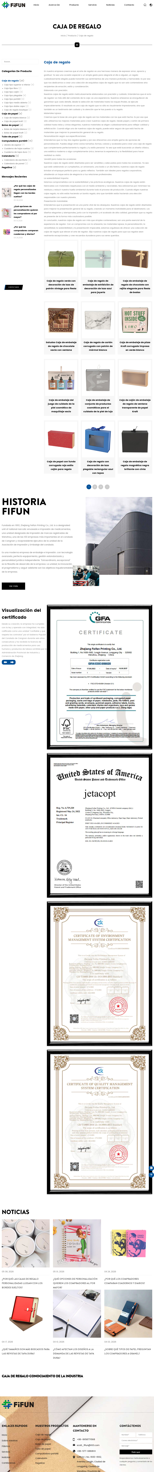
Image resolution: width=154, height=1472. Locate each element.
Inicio (36, 5)
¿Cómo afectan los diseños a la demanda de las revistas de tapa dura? (74, 1354)
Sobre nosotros (10, 1441)
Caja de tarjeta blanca (17, 117)
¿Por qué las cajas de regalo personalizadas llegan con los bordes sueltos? (22, 1284)
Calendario (10, 156)
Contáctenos (8, 1464)
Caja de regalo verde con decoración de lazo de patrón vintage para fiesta (61, 284)
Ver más (13, 587)
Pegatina (9, 167)
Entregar (136, 1453)
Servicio (92, 5)
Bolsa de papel (12, 125)
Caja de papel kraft (15, 121)
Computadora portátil (17, 141)
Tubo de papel (12, 136)
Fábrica (6, 1447)
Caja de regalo (13, 81)
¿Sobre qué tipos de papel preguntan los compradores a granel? (128, 1352)
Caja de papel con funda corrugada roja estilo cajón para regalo (61, 465)
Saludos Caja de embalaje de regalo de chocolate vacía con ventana (61, 346)
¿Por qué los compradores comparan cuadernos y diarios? (125, 1282)
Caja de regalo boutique (18, 109)
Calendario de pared (16, 163)
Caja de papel (12, 113)
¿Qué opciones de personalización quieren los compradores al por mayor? (75, 1284)
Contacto (129, 5)
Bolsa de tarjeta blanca (17, 129)
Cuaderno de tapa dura (17, 152)
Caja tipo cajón (13, 92)
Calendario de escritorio (17, 160)
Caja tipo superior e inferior (19, 84)
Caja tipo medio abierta (17, 102)
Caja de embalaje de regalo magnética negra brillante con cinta (135, 465)
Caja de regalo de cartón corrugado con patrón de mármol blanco (98, 346)
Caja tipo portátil (14, 99)
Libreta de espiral (14, 145)
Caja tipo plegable (15, 95)
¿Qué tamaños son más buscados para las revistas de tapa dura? (23, 1352)
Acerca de (54, 5)
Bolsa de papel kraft (15, 132)
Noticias (110, 5)
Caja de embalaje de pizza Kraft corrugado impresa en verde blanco (135, 346)
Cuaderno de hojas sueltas (19, 148)
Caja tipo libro (13, 88)
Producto (74, 5)
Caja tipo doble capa (16, 106)
